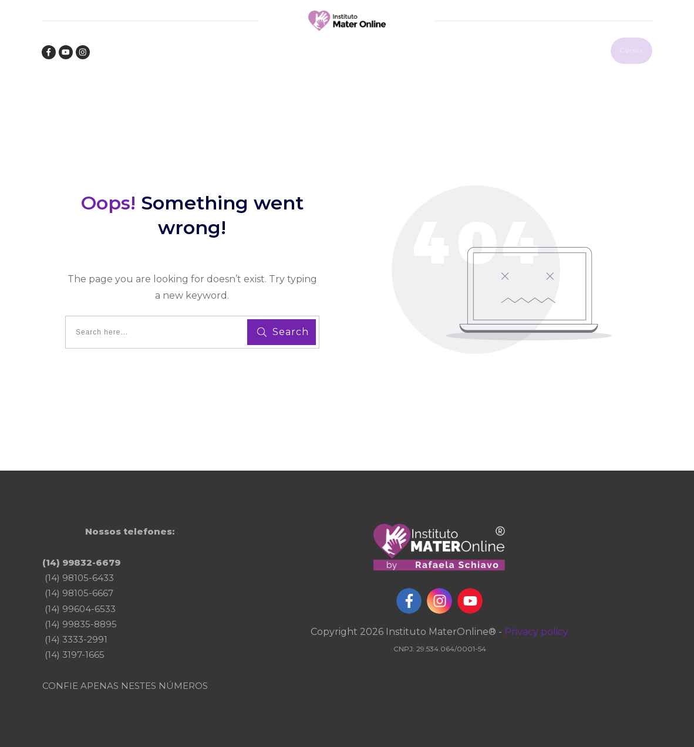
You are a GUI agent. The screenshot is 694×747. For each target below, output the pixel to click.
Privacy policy (536, 631)
